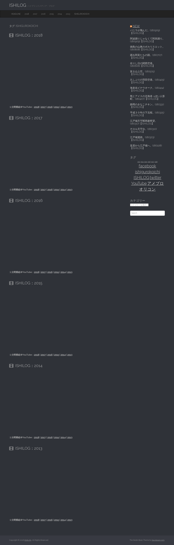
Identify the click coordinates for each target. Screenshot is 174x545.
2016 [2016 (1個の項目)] (149, 162)
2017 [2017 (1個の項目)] (152, 162)
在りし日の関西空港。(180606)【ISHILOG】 (142, 64)
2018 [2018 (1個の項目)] (156, 162)
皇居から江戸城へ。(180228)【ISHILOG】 (146, 147)
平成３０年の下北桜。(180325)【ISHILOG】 (147, 114)
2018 (27, 14)
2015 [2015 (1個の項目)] (145, 162)
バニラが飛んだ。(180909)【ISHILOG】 (145, 31)
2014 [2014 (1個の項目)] (142, 162)
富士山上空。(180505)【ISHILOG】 (142, 73)
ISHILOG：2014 (28, 365)
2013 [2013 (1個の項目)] (138, 162)
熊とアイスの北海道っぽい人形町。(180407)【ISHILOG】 (147, 97)
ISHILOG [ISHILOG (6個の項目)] (141, 177)
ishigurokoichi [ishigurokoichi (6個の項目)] (147, 171)
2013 (68, 14)
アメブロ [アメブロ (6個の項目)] (155, 183)
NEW (136, 26)
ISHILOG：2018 (29, 35)
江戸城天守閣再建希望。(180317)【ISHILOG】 (143, 122)
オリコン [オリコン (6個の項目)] (147, 189)
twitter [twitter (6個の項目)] (155, 177)
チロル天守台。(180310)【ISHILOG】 (143, 130)
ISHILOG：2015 (28, 283)
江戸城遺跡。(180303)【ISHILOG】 (142, 138)
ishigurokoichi (81, 14)
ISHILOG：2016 (29, 200)
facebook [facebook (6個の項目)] (147, 166)
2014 (60, 14)
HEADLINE (16, 14)
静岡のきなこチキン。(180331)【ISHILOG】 (147, 106)
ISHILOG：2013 (28, 448)
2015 (52, 14)
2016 (43, 14)
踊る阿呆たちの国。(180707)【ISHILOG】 (146, 56)
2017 (35, 14)
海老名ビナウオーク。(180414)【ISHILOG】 (147, 89)
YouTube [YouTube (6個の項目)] (139, 183)
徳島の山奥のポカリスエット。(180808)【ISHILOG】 (147, 48)
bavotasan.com (158, 540)
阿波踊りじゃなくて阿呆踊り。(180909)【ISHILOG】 (147, 40)
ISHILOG (17, 5)
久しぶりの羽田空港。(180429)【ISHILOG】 (147, 81)
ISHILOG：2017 (28, 118)
